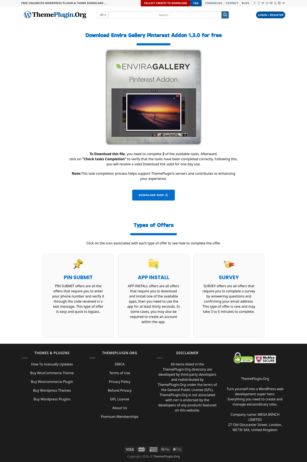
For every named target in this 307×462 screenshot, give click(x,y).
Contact (232, 3)
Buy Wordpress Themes (52, 390)
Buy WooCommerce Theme (52, 373)
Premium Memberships (119, 416)
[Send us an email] (267, 3)
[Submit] (225, 15)
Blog (245, 3)
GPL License (119, 399)
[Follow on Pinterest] (271, 3)
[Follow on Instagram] (259, 3)
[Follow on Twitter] (263, 3)
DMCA (120, 364)
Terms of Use (119, 373)
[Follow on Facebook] (254, 3)
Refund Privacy (120, 390)
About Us (119, 408)
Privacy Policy (119, 381)
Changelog (213, 3)
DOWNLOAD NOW (153, 195)
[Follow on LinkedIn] (279, 3)
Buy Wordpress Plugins (51, 399)
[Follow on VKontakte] (283, 3)
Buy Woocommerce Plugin (52, 381)
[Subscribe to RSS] (275, 3)
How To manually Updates (52, 364)
